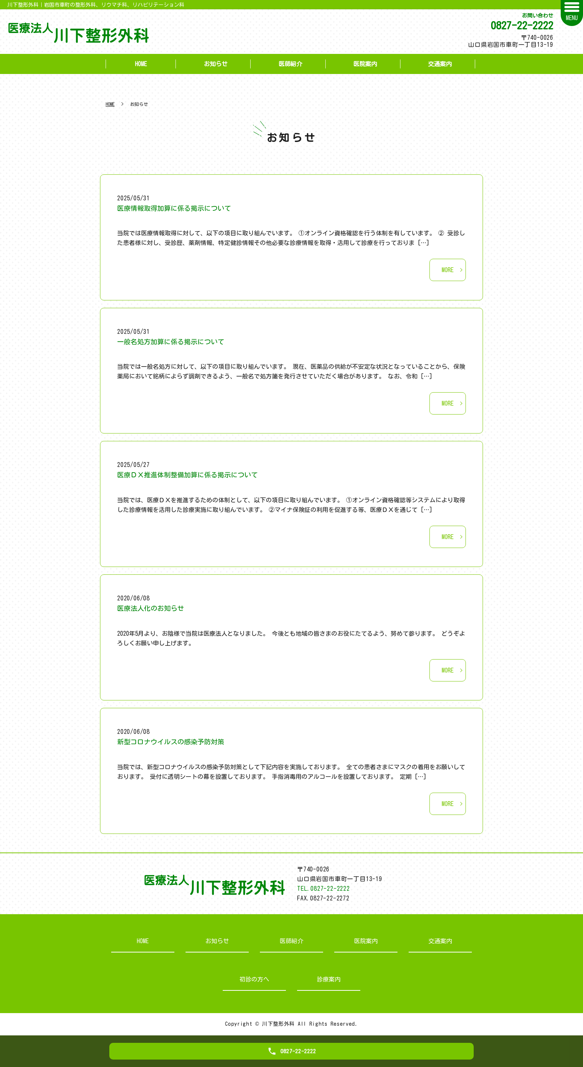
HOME (141, 64)
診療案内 (329, 979)
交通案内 (440, 64)
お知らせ (216, 64)
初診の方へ (254, 979)
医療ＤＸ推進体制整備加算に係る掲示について (187, 474)
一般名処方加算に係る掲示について (170, 341)
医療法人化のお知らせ (150, 608)
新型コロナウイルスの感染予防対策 (170, 741)
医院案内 (365, 64)
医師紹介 (290, 64)
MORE (448, 270)
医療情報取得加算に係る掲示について (174, 208)
